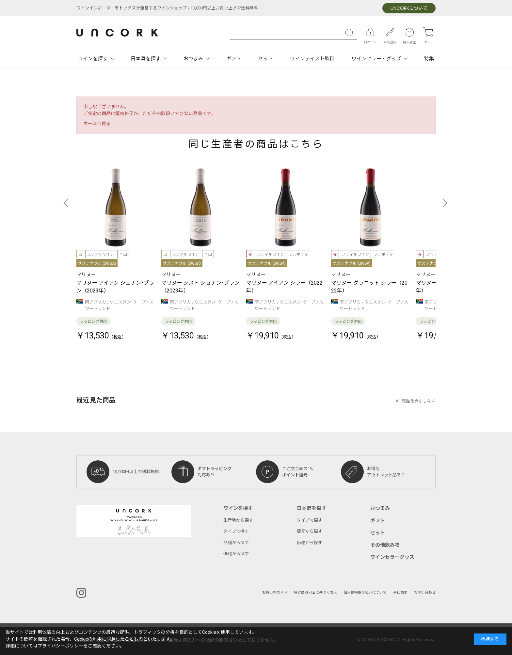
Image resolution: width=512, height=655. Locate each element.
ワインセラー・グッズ (376, 58)
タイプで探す (236, 531)
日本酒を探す (145, 58)
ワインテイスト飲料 (312, 58)
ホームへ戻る (97, 123)
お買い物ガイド (274, 592)
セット (265, 58)
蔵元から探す (309, 531)
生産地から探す (238, 520)
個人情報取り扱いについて (365, 592)
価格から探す (236, 554)
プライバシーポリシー (60, 646)
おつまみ (193, 58)
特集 (429, 58)
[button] (67, 203)
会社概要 (400, 592)
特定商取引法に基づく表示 (315, 592)
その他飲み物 (385, 545)
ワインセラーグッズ (392, 557)
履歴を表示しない (419, 401)
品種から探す (236, 543)
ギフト (233, 58)
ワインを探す (93, 58)
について (409, 8)
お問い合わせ (425, 592)
